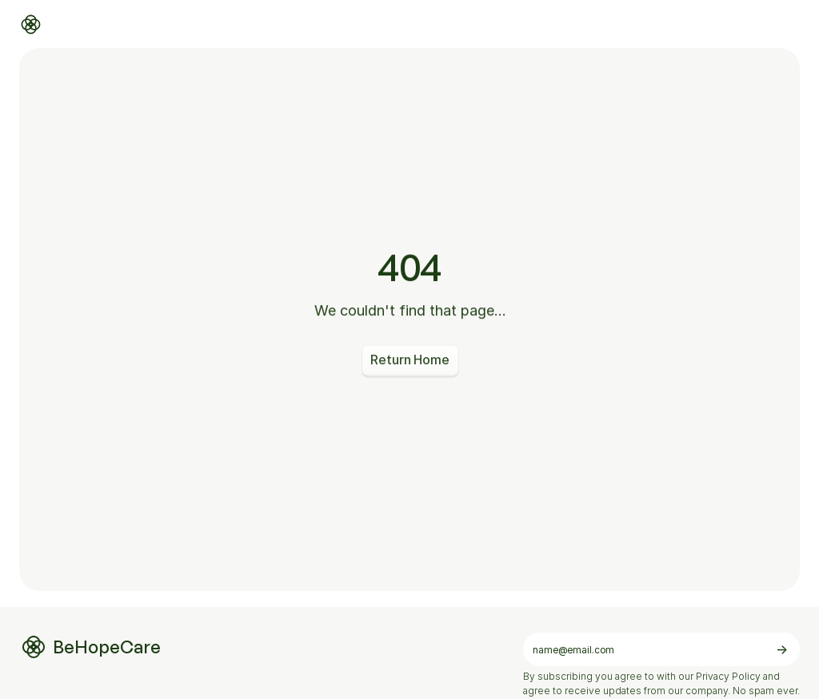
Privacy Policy (728, 676)
